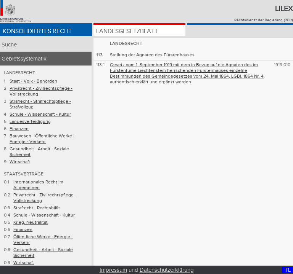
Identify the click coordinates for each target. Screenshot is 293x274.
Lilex (284, 9)
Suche (9, 44)
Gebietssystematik (24, 59)
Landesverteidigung (30, 121)
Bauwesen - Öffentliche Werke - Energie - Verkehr (42, 139)
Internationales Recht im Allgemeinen (38, 185)
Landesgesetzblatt (127, 31)
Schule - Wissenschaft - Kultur (40, 114)
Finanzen (19, 129)
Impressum (113, 270)
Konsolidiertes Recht (37, 31)
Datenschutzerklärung (167, 270)
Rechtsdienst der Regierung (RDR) (263, 20)
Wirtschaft (20, 162)
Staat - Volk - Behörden (33, 81)
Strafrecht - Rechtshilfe (36, 208)
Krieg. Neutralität (30, 222)
